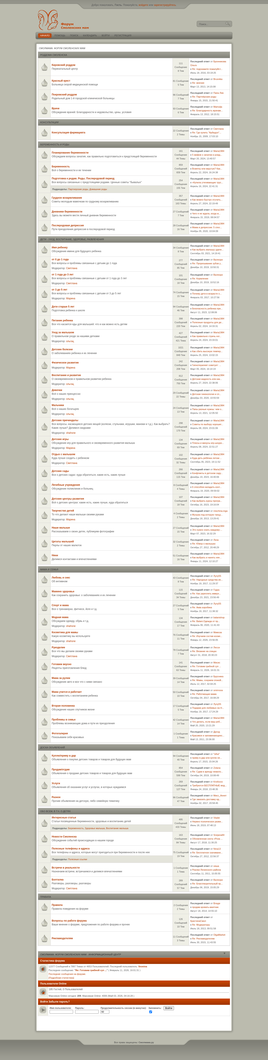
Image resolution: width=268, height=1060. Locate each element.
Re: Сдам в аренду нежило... (207, 771)
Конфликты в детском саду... (207, 473)
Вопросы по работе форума (69, 920)
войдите (143, 5)
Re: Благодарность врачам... (207, 110)
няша (216, 866)
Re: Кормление (200, 278)
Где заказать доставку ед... (206, 799)
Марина (70, 298)
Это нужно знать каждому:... (207, 530)
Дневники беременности (67, 211)
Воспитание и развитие (66, 375)
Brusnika (217, 79)
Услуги (56, 783)
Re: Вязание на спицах (204, 651)
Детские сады (60, 471)
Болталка (57, 879)
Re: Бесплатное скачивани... (207, 852)
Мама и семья (49, 569)
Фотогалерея (60, 733)
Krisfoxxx (218, 781)
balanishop (218, 617)
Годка (216, 590)
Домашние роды (98, 189)
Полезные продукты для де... (207, 322)
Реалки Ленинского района (206, 870)
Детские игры (60, 439)
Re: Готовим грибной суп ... (206, 666)
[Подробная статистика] (61, 978)
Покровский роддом (64, 94)
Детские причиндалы (65, 420)
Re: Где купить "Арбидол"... (206, 132)
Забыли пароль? (59, 1001)
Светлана (218, 129)
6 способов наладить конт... (207, 487)
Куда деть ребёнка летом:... (207, 458)
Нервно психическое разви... (207, 821)
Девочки (57, 390)
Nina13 (217, 849)
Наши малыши (61, 527)
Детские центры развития (68, 498)
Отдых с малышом (63, 454)
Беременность (61, 166)
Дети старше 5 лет (63, 306)
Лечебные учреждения (66, 484)
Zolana (216, 768)
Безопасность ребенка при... (207, 308)
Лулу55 (217, 576)
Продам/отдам (61, 769)
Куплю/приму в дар (64, 755)
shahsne (71, 432)
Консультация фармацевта (68, 132)
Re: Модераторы (201, 924)
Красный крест (61, 80)
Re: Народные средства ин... (207, 579)
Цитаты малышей (63, 541)
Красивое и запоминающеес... (208, 735)
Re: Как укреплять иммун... (206, 593)
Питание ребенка (62, 320)
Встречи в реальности (66, 867)
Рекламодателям (62, 938)
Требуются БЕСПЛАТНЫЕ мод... (209, 785)
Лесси (216, 647)
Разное (56, 797)
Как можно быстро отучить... (207, 199)
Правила (45, 897)
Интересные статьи (64, 817)
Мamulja (217, 106)
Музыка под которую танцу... (207, 514)
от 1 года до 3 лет (62, 274)
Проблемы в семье (64, 719)
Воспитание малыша (117, 828)
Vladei (216, 817)
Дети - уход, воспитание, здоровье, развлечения (72, 239)
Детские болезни (62, 349)
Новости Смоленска (64, 836)
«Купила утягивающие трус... (207, 182)
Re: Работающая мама (204, 694)
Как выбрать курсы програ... (207, 501)
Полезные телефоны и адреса (71, 848)
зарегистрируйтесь (165, 5)
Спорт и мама (60, 605)
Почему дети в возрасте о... (207, 293)
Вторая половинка (63, 705)
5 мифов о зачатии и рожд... (207, 155)
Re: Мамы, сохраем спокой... (207, 680)
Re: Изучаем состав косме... (207, 636)
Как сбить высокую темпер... (207, 351)
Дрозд (216, 732)
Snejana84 (218, 835)
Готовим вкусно (61, 664)
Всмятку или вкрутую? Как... (207, 168)
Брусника (218, 676)
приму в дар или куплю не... (207, 758)
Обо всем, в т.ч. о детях (55, 811)
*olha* (216, 754)
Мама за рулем (61, 678)
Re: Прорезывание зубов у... (207, 263)
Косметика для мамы (65, 632)
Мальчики (58, 405)
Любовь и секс (61, 577)
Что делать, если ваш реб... (207, 721)
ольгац (70, 341)
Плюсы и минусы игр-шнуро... (208, 443)
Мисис (216, 662)
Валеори (218, 259)
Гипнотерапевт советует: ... (206, 365)
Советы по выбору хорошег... (207, 424)
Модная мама (60, 617)
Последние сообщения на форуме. (67, 974)
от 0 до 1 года (60, 259)
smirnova (218, 690)
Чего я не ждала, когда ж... (206, 213)
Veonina (142, 966)
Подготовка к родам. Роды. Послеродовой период (83, 178)
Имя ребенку (60, 247)
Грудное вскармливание (67, 197)
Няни (55, 555)
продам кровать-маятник (205, 907)
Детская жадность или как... (207, 379)
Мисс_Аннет (220, 795)
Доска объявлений (52, 747)
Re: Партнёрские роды (204, 96)
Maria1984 (218, 151)
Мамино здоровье (63, 591)
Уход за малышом (63, 332)
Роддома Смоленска (53, 55)
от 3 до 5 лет (59, 289)
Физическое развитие (65, 362)
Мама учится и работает (67, 691)
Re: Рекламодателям (203, 938)
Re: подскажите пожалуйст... (207, 69)
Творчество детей (63, 510)
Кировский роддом (63, 65)
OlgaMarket (219, 935)
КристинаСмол (198, 921)
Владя (216, 903)
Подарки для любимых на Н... (208, 708)
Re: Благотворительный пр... (207, 883)
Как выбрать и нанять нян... (207, 557)
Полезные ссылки (77, 859)
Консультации (49, 122)
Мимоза (217, 632)
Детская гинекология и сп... (206, 394)
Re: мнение (198, 83)
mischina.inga (220, 511)
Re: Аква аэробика (202, 607)
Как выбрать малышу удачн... (208, 249)
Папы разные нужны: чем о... (207, 409)
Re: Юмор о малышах (204, 543)
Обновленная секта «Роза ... (207, 838)
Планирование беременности (70, 152)
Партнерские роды (78, 189)
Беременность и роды (54, 144)
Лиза (216, 540)
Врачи (55, 108)
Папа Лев (218, 93)
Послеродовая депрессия (68, 225)
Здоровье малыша (95, 828)
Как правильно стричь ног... (206, 336)
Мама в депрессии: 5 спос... (207, 227)
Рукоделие (58, 647)
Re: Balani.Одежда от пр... (206, 621)
